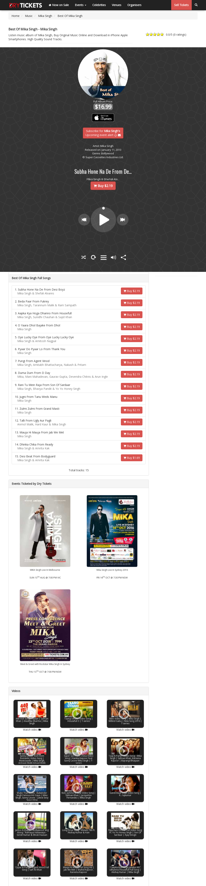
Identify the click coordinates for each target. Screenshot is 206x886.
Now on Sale (59, 5)
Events (80, 5)
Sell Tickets (181, 5)
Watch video (32, 723)
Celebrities (99, 5)
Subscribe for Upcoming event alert (103, 133)
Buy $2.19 (132, 291)
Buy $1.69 (132, 458)
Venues (116, 5)
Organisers (134, 5)
